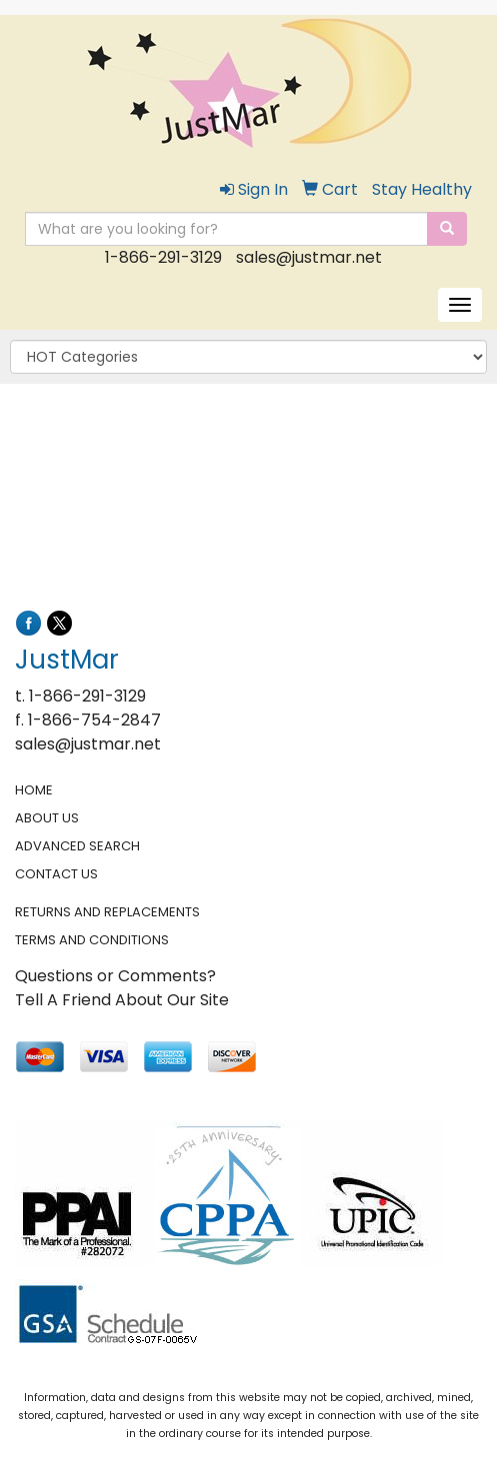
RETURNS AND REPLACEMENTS (107, 911)
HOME (34, 789)
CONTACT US (56, 873)
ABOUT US (47, 817)
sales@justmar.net (309, 257)
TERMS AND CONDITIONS (92, 939)
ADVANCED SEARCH (77, 845)
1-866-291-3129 (163, 257)
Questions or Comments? (115, 975)
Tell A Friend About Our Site (122, 999)
